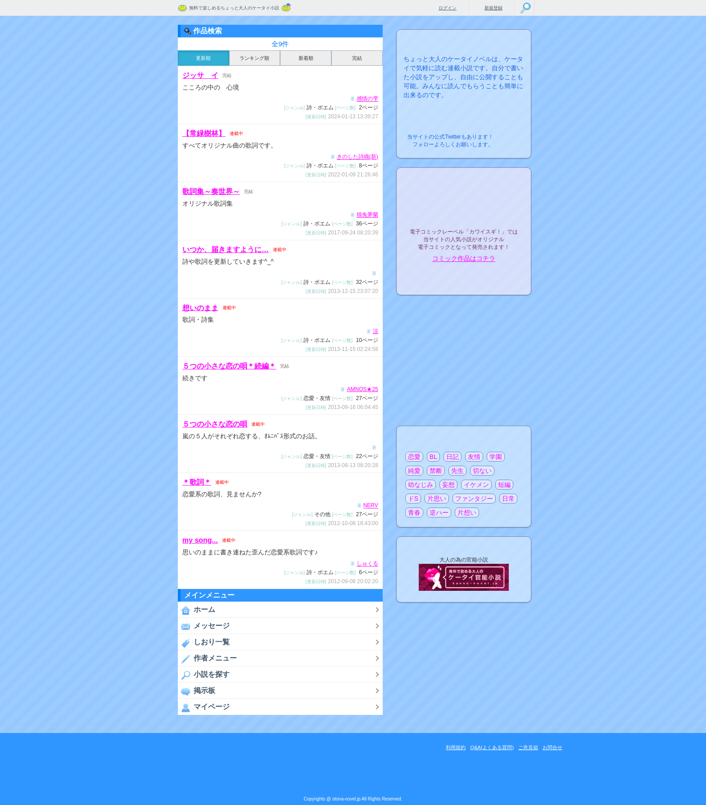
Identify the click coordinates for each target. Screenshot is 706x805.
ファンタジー (474, 498)
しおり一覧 (204, 642)
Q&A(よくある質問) (492, 747)
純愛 (414, 470)
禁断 (436, 470)
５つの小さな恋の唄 (214, 424)
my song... (200, 540)
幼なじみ (420, 484)
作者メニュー (207, 658)
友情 (474, 456)
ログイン (448, 7)
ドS (413, 498)
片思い (436, 498)
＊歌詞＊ (196, 482)
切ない (482, 470)
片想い (466, 512)
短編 (504, 484)
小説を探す (204, 675)
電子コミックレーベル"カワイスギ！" (464, 207)
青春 (414, 512)
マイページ (204, 707)
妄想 (448, 484)
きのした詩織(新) (357, 157)
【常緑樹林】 (204, 133)
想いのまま (200, 307)
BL (433, 456)
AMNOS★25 (362, 389)
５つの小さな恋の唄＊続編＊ (229, 366)
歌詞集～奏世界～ (211, 191)
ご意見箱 (528, 747)
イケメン (476, 484)
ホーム (196, 610)
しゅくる (367, 564)
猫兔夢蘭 (367, 215)
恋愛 (414, 456)
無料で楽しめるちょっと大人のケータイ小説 (234, 7)
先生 (457, 470)
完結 (357, 58)
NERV (370, 506)
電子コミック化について (463, 278)
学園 (495, 456)
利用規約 (456, 747)
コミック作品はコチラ (463, 258)
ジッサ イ (200, 75)
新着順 (306, 58)
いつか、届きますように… (225, 249)
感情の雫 (367, 99)
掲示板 (196, 691)
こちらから (510, 134)
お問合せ (552, 747)
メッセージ (204, 626)
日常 (508, 498)
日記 (452, 456)
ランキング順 (254, 58)
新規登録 (493, 7)
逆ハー (439, 512)
